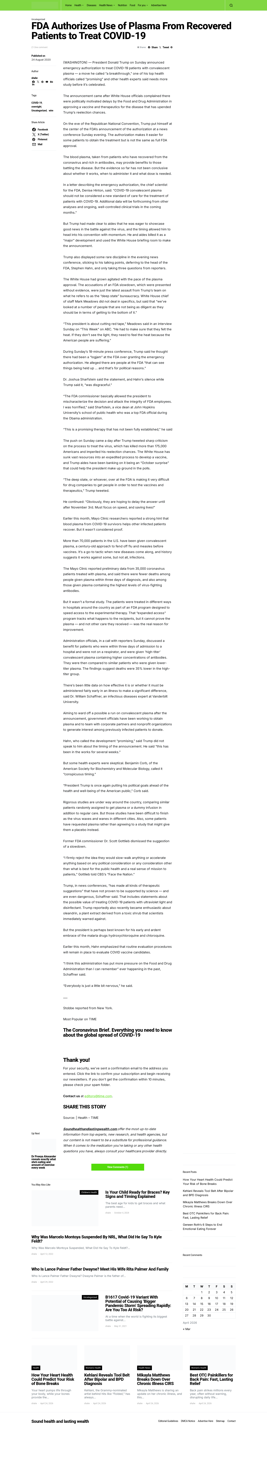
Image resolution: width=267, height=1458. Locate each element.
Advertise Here (158, 5)
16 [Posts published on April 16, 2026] (209, 1304)
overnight (36, 106)
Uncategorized (39, 110)
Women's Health (93, 1368)
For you (142, 5)
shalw (35, 78)
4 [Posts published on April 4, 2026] (224, 1292)
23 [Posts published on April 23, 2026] (209, 1309)
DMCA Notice (188, 1421)
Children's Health (89, 1192)
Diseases (91, 5)
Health (77, 5)
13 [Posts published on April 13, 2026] (186, 1304)
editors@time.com (98, 1096)
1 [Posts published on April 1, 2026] (201, 1292)
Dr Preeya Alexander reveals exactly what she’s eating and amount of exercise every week (44, 1162)
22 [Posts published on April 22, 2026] (201, 1309)
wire (51, 110)
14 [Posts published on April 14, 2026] (194, 1304)
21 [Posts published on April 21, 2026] (194, 1309)
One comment (41, 47)
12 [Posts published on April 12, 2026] (231, 1298)
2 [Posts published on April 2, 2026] (209, 1292)
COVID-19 (37, 102)
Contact (231, 1421)
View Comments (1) (117, 1167)
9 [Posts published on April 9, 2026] (209, 1298)
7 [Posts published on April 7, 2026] (194, 1298)
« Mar (186, 1329)
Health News (105, 5)
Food (132, 5)
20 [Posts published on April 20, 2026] (187, 1309)
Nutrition (122, 5)
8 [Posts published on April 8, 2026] (202, 1298)
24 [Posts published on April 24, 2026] (216, 1309)
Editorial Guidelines (168, 1421)
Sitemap (220, 1421)
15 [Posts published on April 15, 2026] (201, 1304)
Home (68, 5)
